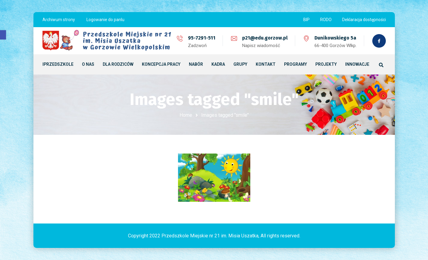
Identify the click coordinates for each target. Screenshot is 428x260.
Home (186, 115)
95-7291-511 (201, 38)
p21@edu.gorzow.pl (265, 38)
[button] (3, 35)
